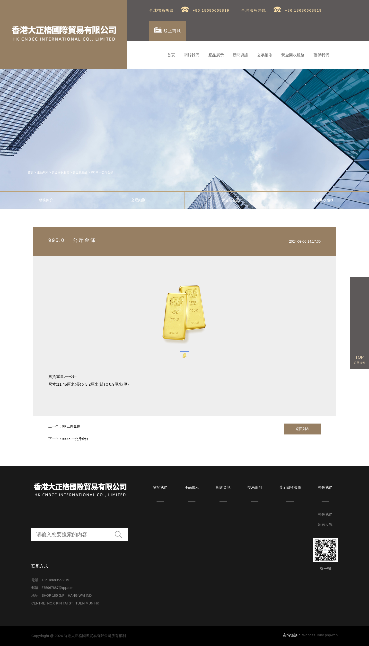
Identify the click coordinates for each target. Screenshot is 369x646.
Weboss (308, 635)
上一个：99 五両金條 (64, 426)
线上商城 (167, 30)
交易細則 (264, 55)
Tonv (320, 635)
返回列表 (302, 429)
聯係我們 (321, 55)
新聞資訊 (240, 55)
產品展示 (216, 55)
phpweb (331, 635)
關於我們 (191, 55)
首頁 (171, 55)
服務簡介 (46, 200)
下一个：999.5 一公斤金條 (68, 439)
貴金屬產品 (80, 172)
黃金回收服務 (293, 55)
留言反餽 (325, 524)
